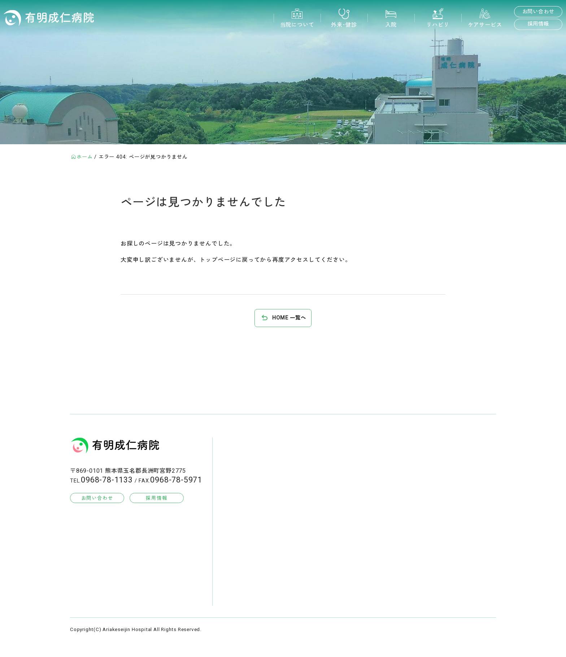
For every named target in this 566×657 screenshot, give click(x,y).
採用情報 (538, 24)
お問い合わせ (538, 12)
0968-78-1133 (107, 480)
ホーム (84, 157)
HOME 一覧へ (289, 318)
